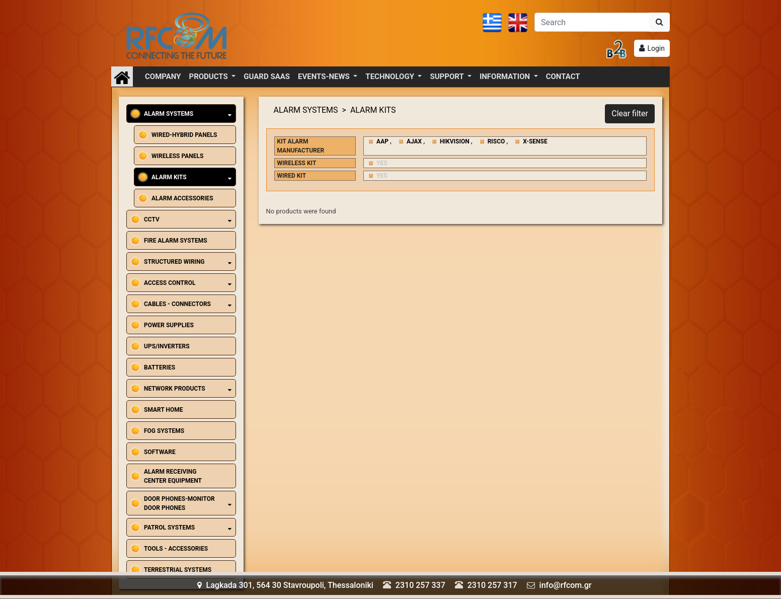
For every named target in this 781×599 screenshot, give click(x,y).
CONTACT (563, 76)
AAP (382, 141)
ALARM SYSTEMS (306, 110)
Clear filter (629, 113)
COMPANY (163, 76)
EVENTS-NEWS (324, 76)
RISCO (496, 141)
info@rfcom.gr (565, 585)
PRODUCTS (209, 76)
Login (656, 48)
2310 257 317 (492, 585)
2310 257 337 (420, 585)
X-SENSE (535, 141)
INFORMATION (506, 76)
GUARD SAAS (267, 76)
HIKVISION (455, 141)
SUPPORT (447, 76)
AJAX (414, 141)
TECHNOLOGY (390, 76)
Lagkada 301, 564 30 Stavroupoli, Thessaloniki (285, 585)
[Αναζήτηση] (592, 22)
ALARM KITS (373, 110)
